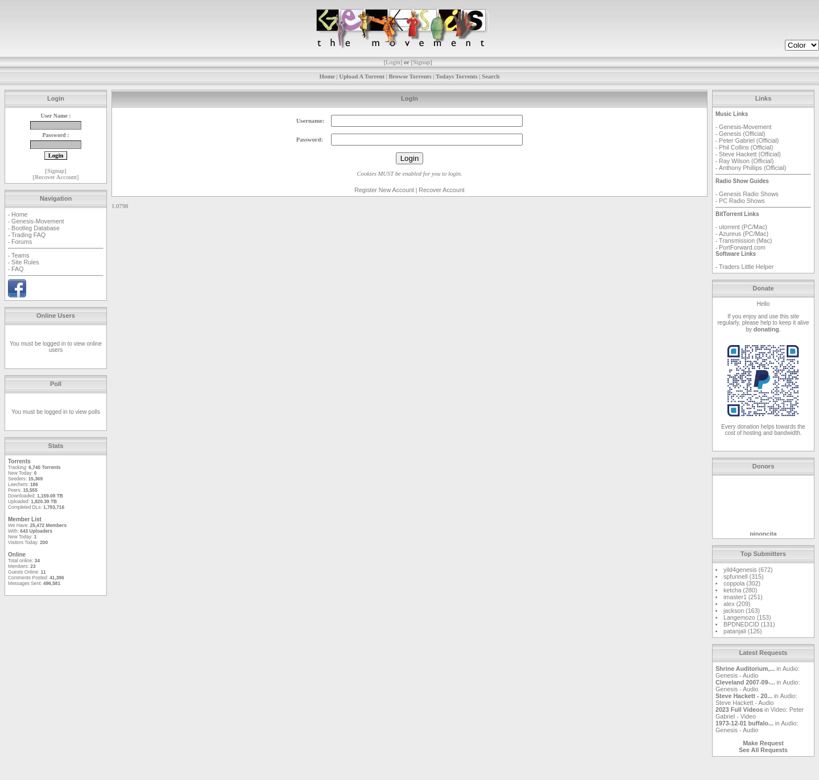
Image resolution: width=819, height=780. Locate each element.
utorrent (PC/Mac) (743, 226)
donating (766, 329)
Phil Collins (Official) (746, 147)
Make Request (763, 743)
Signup (421, 62)
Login (393, 62)
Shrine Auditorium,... (745, 668)
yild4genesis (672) (747, 569)
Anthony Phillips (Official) (752, 167)
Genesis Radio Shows (749, 193)
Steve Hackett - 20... (743, 695)
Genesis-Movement (37, 221)
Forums (21, 241)
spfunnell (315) (743, 576)
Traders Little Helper (746, 266)
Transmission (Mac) (745, 240)
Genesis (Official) (742, 133)
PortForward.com (742, 247)
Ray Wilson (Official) (746, 160)
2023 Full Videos (739, 709)
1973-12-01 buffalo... (744, 723)
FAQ (17, 268)
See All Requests (763, 749)
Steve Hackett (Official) (750, 154)
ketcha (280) (740, 590)
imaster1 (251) (743, 597)
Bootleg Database (35, 228)
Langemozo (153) (747, 617)
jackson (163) (741, 610)
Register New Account (384, 189)
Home (19, 214)
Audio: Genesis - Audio (757, 672)
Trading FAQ (28, 234)
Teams (20, 255)
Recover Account (56, 177)
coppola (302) (741, 583)
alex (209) (736, 603)
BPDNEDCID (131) (749, 624)
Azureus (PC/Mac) (743, 233)
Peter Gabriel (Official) (749, 140)
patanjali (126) (742, 631)
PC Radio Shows (742, 200)
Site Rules (25, 262)
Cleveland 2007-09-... (745, 682)
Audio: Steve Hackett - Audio (756, 699)
